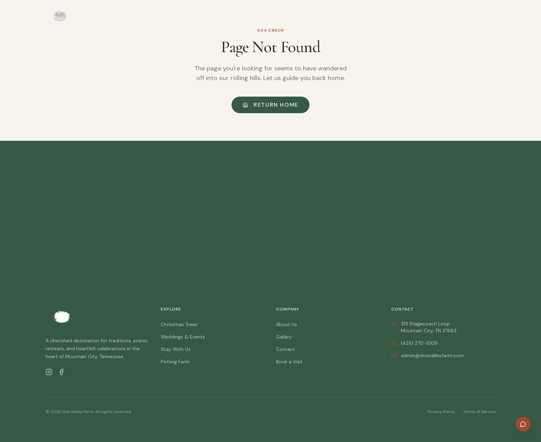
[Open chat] (523, 424)
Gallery (312, 16)
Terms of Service (479, 411)
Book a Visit (468, 16)
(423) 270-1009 (414, 343)
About (341, 16)
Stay (285, 16)
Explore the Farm (186, 16)
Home (146, 16)
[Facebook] (61, 372)
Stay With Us (175, 349)
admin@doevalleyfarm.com (427, 355)
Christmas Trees (179, 324)
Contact (285, 349)
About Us (286, 324)
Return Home (270, 104)
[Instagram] (49, 372)
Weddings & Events (243, 16)
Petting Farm (175, 361)
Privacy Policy (441, 411)
